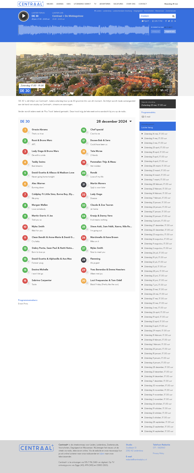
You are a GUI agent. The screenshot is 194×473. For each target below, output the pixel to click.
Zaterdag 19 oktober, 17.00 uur (156, 409)
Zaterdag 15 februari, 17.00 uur (156, 335)
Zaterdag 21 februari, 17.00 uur (156, 189)
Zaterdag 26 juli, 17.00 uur (154, 253)
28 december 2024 (115, 121)
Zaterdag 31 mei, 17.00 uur (154, 290)
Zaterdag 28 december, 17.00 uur (157, 367)
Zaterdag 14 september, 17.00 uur (157, 431)
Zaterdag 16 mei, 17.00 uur (154, 134)
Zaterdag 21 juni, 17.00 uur (154, 276)
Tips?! (145, 21)
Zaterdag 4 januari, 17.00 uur (155, 363)
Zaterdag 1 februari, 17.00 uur (155, 345)
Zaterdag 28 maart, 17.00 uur (155, 166)
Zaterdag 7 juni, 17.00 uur (154, 285)
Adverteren (105, 4)
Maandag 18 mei (171, 4)
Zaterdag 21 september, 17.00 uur (157, 427)
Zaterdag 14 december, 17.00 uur (156, 377)
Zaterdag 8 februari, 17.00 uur (156, 340)
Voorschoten (149, 11)
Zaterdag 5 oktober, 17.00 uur (155, 418)
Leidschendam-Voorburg (122, 11)
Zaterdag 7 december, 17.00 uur (156, 381)
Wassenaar (159, 11)
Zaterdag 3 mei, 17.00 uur (154, 308)
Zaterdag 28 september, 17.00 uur (157, 422)
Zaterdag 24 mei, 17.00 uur (154, 294)
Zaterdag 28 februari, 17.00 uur (156, 184)
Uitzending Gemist (82, 4)
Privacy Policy (158, 454)
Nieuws (50, 4)
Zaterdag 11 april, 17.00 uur (154, 157)
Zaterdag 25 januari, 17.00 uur (156, 349)
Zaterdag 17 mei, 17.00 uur (154, 299)
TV (95, 4)
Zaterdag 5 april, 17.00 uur (154, 326)
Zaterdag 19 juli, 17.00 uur (154, 258)
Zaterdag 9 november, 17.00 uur (156, 395)
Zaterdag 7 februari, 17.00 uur (155, 198)
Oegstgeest (138, 11)
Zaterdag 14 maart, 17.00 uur (155, 175)
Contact (143, 4)
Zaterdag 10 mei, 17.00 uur (154, 303)
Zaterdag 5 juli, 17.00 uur (153, 267)
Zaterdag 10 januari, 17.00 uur (155, 216)
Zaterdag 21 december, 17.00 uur (156, 372)
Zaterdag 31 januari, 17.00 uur (155, 203)
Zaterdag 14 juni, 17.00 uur (154, 280)
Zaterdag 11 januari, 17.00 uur (155, 358)
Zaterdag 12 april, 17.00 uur (154, 322)
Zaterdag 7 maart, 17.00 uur (155, 180)
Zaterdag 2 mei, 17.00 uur (154, 143)
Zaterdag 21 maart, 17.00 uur (155, 171)
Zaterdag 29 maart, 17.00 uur (155, 331)
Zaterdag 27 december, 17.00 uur (157, 226)
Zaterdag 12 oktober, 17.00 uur (156, 413)
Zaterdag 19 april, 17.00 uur (154, 317)
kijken (102, 454)
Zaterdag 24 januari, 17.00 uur (156, 207)
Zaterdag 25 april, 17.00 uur (155, 148)
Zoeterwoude (171, 11)
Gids (69, 4)
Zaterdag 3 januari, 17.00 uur (155, 221)
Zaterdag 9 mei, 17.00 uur (154, 139)
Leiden (98, 11)
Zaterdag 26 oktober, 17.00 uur (156, 404)
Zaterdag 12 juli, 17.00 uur (154, 262)
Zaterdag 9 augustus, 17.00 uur (156, 244)
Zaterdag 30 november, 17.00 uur (157, 386)
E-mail (145, 117)
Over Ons (130, 4)
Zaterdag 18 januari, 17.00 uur (155, 354)
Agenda (59, 4)
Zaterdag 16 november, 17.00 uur (157, 390)
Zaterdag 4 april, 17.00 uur (154, 161)
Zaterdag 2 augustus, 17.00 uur (156, 248)
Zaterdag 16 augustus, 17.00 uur (156, 239)
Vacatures (118, 4)
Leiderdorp (107, 11)
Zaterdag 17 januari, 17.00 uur (155, 212)
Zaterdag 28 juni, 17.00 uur (154, 271)
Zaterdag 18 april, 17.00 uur (154, 152)
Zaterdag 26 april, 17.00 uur (155, 312)
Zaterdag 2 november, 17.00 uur (156, 399)
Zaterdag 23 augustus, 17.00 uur (157, 235)
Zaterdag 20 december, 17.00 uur (157, 230)
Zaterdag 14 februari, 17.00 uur (156, 193)
